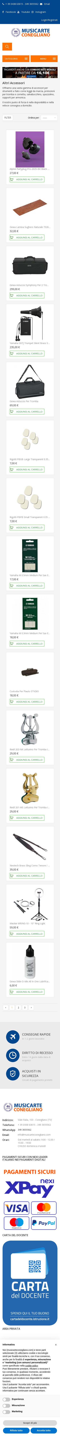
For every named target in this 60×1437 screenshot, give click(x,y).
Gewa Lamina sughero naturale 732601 (30, 227)
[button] (55, 1344)
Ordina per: (33, 117)
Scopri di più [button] (30, 1423)
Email (47, 3)
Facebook (11, 11)
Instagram (40, 11)
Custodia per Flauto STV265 (24, 691)
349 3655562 (24, 1129)
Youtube (25, 11)
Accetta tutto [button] (44, 1430)
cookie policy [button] (31, 1365)
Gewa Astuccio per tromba (24, 401)
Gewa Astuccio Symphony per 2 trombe (31, 285)
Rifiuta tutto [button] (16, 1430)
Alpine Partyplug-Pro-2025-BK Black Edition (32, 168)
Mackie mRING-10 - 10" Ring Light (27, 923)
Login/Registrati (49, 19)
